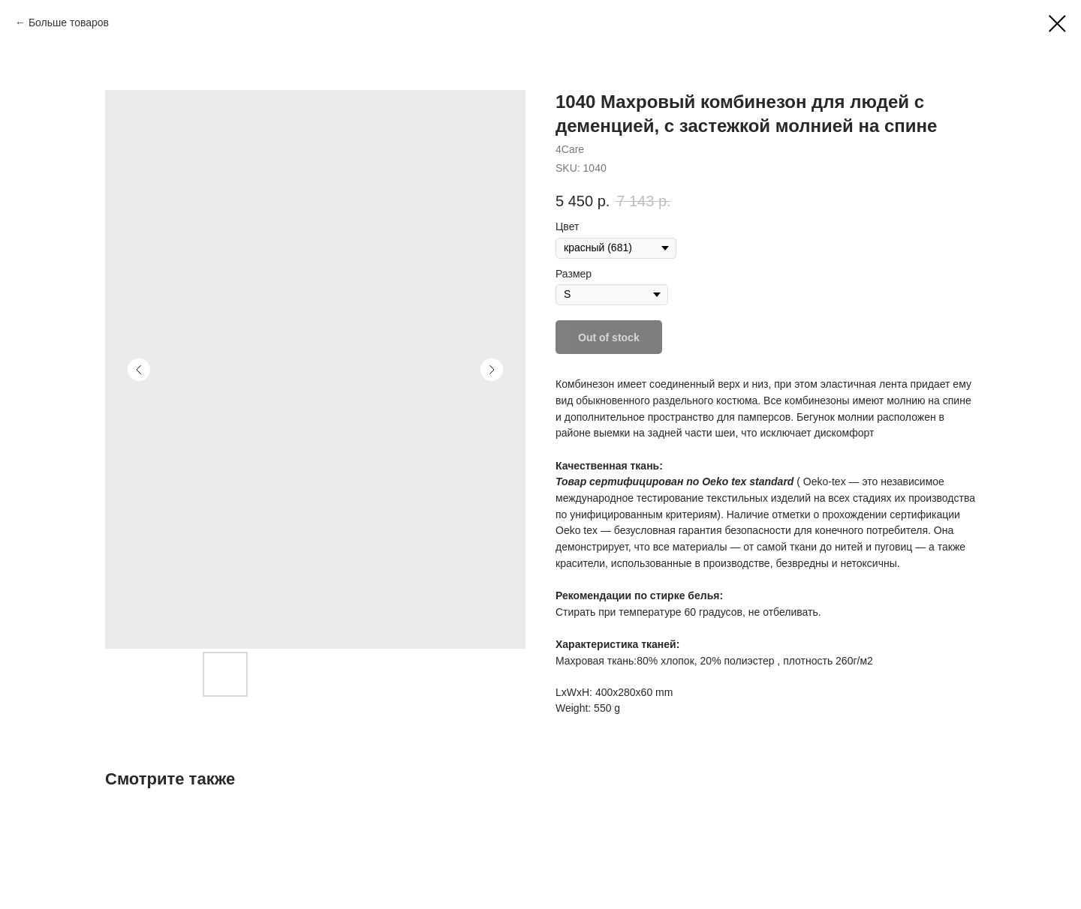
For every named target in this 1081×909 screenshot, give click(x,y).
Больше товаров (69, 22)
